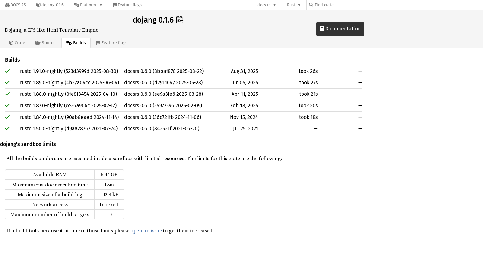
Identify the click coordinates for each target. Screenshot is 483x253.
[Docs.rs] (15, 5)
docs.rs (263, 5)
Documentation (340, 29)
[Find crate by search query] (340, 5)
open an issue (146, 230)
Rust (291, 5)
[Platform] (88, 5)
